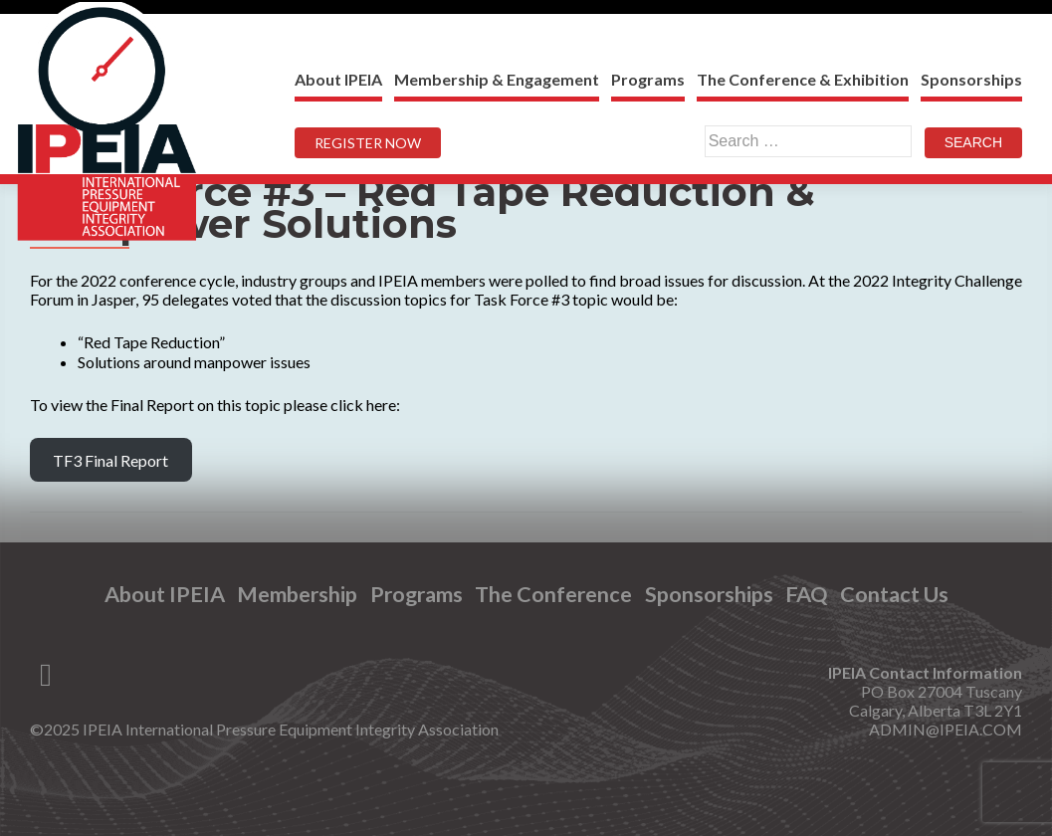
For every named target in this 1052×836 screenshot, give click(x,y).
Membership (297, 594)
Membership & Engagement (496, 79)
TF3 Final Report (110, 460)
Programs (648, 79)
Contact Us (894, 594)
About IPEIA (338, 79)
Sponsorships (971, 79)
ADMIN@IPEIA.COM (945, 729)
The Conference (553, 594)
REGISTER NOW (368, 142)
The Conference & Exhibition (803, 79)
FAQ (806, 594)
